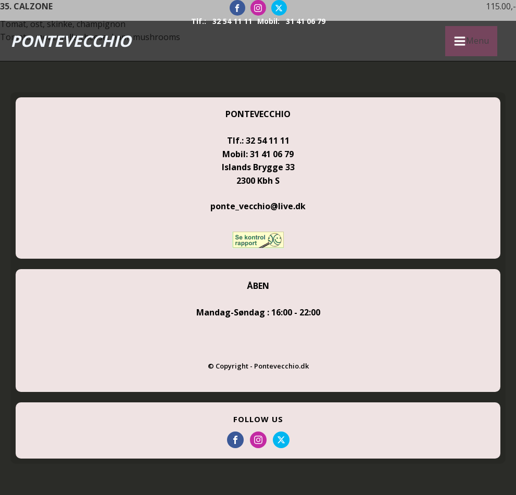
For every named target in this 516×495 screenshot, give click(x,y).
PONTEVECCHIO (70, 41)
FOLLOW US (258, 419)
